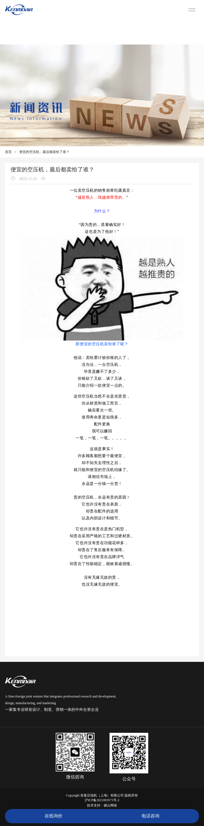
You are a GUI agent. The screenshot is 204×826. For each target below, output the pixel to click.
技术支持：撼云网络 (102, 805)
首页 (8, 152)
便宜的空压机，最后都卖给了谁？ (44, 152)
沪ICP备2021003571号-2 (102, 800)
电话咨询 (150, 815)
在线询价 (53, 815)
